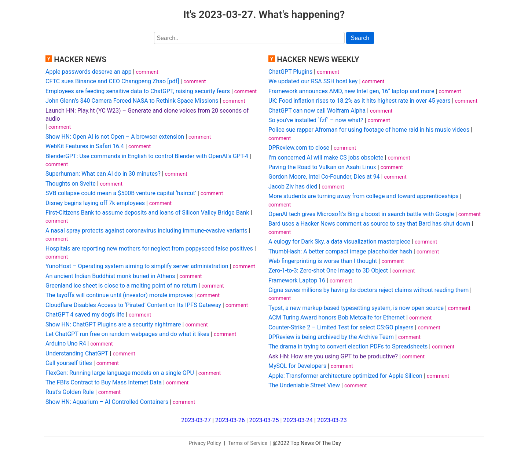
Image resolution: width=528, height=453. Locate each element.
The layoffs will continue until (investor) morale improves (119, 295)
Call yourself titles (68, 362)
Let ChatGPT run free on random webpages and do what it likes (127, 333)
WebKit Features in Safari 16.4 (84, 146)
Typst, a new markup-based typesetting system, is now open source (356, 307)
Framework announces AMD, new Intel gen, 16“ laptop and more (351, 91)
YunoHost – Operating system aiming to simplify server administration (136, 266)
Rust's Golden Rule (69, 391)
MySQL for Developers (297, 365)
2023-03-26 (230, 420)
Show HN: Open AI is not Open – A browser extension (114, 136)
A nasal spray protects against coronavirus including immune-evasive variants (146, 230)
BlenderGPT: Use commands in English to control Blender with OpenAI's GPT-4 (146, 156)
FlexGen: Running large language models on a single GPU (119, 372)
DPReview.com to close (298, 147)
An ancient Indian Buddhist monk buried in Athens (110, 276)
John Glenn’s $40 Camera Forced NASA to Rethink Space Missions (132, 100)
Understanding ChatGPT (77, 353)
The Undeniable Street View (304, 385)
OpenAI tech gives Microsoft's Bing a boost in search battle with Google (361, 214)
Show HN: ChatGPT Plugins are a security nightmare (113, 324)
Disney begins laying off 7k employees (95, 203)
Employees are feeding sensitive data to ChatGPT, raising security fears (137, 91)
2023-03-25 (264, 420)
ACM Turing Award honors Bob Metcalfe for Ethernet (336, 317)
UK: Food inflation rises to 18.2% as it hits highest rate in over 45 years (359, 100)
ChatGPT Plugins (290, 71)
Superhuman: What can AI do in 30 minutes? (103, 173)
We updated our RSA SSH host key (313, 81)
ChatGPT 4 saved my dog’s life (84, 314)
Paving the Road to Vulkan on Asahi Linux (322, 167)
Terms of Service (248, 443)
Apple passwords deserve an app (88, 71)
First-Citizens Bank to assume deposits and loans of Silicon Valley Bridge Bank (147, 212)
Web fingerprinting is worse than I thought (322, 260)
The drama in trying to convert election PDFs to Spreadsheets (348, 346)
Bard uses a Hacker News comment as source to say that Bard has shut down (369, 223)
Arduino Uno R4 (65, 343)
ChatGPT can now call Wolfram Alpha (317, 110)
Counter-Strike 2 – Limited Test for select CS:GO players (341, 327)
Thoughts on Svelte (70, 183)
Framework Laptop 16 (296, 280)
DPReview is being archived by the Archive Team (331, 336)
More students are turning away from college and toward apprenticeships (363, 196)
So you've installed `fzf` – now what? (315, 120)
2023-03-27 (196, 420)
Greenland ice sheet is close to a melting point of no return (121, 285)
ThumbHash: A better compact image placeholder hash (340, 251)
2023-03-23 (332, 420)
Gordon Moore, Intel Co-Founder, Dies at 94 (324, 176)
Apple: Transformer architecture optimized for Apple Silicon (345, 375)
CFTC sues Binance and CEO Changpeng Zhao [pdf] (112, 81)
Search (360, 38)
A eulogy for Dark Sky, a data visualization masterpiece (339, 241)
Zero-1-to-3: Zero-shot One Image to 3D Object (328, 270)
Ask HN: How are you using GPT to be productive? (333, 356)
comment (147, 72)
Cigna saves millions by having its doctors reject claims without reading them (368, 289)
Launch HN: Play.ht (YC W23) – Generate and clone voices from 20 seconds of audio (147, 114)
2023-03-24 (298, 420)
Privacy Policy (204, 443)
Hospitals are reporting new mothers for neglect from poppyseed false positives (149, 248)
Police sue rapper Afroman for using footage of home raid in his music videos (368, 129)
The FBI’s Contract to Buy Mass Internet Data (103, 382)
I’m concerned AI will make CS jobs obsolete (326, 157)
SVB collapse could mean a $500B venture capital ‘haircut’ (120, 193)
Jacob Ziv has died (292, 186)
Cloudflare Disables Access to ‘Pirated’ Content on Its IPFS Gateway (133, 305)
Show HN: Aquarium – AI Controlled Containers (106, 401)
